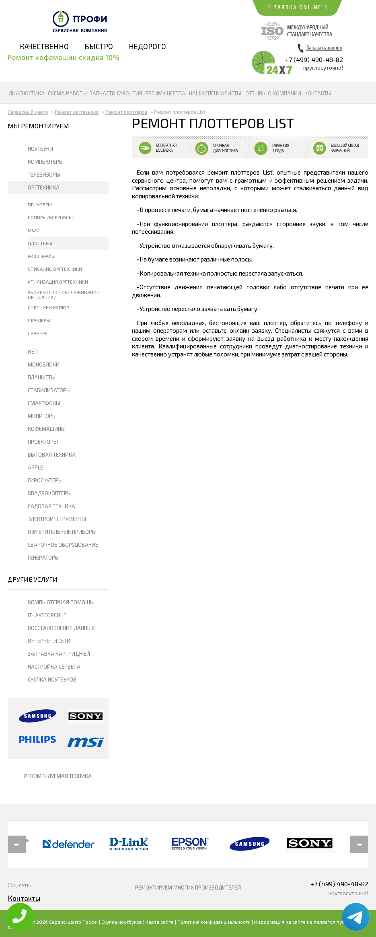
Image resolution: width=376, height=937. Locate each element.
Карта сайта (160, 922)
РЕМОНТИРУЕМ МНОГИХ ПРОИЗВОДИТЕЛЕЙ (188, 887)
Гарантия (129, 93)
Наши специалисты (215, 93)
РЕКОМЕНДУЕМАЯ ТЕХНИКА (58, 776)
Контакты (317, 93)
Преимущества (165, 93)
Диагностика (26, 93)
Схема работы (67, 93)
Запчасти (102, 93)
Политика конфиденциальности (214, 922)
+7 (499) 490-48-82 (314, 59)
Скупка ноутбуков (121, 922)
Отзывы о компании (273, 93)
